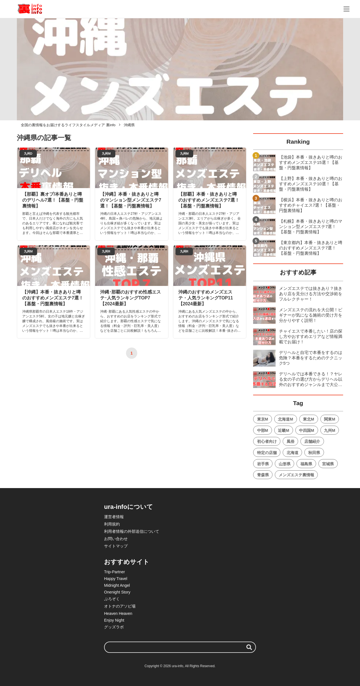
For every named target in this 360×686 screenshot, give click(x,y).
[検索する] (249, 647)
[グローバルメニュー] (346, 9)
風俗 (290, 441)
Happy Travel (115, 578)
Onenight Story (117, 592)
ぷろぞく (112, 599)
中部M (262, 430)
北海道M (285, 419)
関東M (329, 419)
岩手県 (263, 464)
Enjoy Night (114, 620)
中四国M (306, 430)
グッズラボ (114, 627)
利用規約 (112, 524)
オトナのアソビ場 (120, 606)
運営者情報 (114, 516)
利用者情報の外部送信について (131, 531)
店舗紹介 (312, 441)
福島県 (306, 464)
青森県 (263, 475)
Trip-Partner (114, 572)
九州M (329, 430)
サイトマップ (116, 546)
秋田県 (314, 452)
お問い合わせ (116, 538)
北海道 (292, 452)
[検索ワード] (180, 647)
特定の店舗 (267, 452)
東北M (308, 419)
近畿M (283, 430)
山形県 (285, 464)
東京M (262, 419)
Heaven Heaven (118, 613)
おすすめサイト (126, 561)
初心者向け (267, 441)
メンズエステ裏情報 (296, 475)
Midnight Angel (117, 585)
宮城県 (328, 464)
